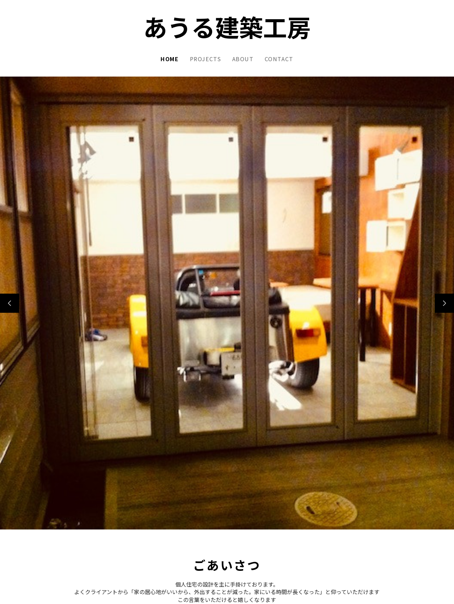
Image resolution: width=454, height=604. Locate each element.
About (243, 59)
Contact (279, 59)
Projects (205, 59)
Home (170, 59)
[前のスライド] (9, 303)
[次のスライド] (444, 303)
